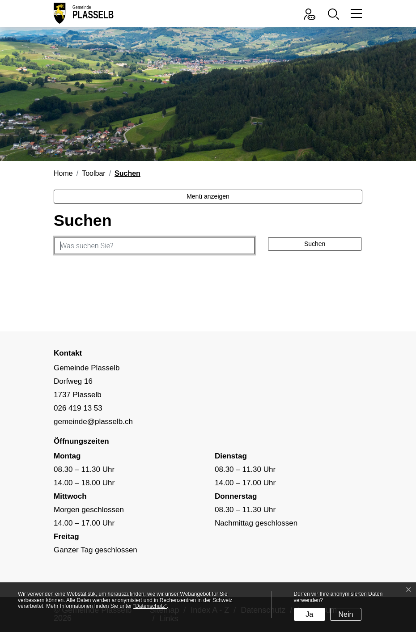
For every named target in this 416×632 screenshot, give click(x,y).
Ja (309, 614)
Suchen (314, 243)
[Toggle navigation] (355, 13)
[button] (336, 13)
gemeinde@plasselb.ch (93, 421)
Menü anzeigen (208, 196)
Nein (346, 614)
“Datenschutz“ (150, 606)
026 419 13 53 (78, 408)
